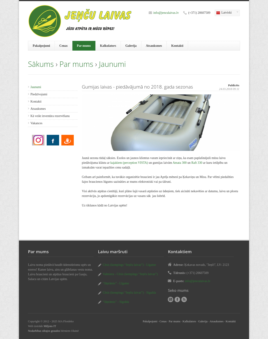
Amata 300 (180, 162)
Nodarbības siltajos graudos (44, 330)
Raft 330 (196, 162)
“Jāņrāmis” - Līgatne (116, 283)
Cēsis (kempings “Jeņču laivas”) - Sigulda (129, 292)
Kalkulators (108, 45)
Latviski (226, 13)
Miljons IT (50, 326)
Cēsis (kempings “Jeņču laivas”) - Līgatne (129, 265)
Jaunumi (112, 64)
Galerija (131, 45)
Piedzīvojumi (38, 94)
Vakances (36, 123)
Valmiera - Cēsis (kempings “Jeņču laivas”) (130, 274)
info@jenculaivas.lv (166, 12)
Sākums (41, 64)
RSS (184, 299)
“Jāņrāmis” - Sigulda (116, 302)
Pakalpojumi (41, 45)
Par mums (84, 45)
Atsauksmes (154, 45)
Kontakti (177, 45)
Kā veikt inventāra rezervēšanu (50, 116)
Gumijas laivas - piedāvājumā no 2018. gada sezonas (38, 140)
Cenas (63, 45)
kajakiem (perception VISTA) (129, 162)
